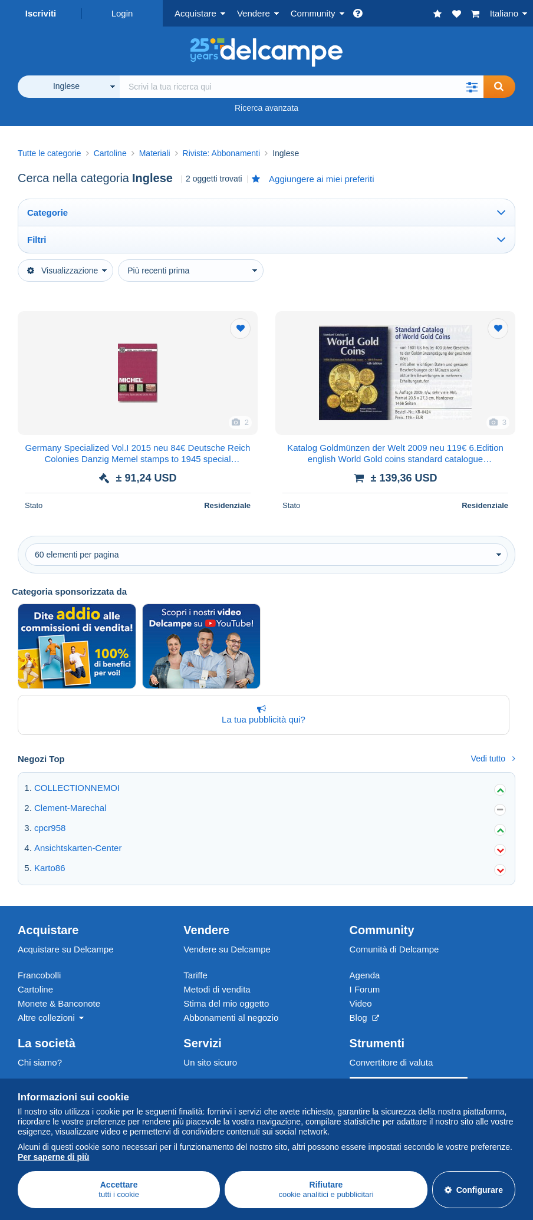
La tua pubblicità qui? (261, 714)
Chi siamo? (40, 1062)
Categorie (47, 212)
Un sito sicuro (210, 1062)
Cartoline (35, 989)
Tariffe (195, 975)
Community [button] (313, 13)
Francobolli (39, 975)
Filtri (37, 240)
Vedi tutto (493, 758)
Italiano (504, 13)
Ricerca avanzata (266, 108)
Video (361, 1003)
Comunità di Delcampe (394, 949)
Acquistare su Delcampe (66, 949)
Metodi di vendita (216, 989)
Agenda (365, 975)
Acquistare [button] (195, 13)
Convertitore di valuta (391, 1062)
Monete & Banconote (59, 1003)
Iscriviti (41, 13)
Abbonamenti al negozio (230, 1018)
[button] (471, 86)
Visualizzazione (62, 270)
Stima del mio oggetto (226, 1003)
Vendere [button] (253, 13)
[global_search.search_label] (301, 86)
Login (122, 13)
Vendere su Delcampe (227, 949)
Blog (364, 1018)
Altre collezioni (46, 1018)
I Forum (365, 989)
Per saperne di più (53, 1157)
